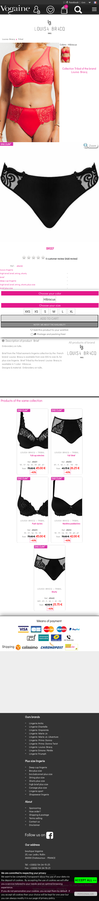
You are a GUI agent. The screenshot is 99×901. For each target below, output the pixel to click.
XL (71, 311)
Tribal (20, 38)
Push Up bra (37, 523)
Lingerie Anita (36, 723)
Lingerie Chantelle (38, 726)
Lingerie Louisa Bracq (40, 746)
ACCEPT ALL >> (85, 880)
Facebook (72, 2)
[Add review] (71, 258)
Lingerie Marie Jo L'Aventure (43, 736)
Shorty (54, 592)
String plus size (36, 777)
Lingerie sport (36, 791)
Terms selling (35, 818)
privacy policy (48, 898)
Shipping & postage (39, 814)
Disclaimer (34, 824)
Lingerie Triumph (37, 753)
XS (36, 311)
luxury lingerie (6, 269)
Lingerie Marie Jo (38, 733)
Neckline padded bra (71, 523)
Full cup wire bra (37, 455)
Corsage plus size (38, 787)
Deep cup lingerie (38, 767)
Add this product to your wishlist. (49, 329)
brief (2, 277)
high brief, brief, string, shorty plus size (17, 284)
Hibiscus (49, 299)
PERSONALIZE (86, 893)
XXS (27, 311)
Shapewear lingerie (39, 794)
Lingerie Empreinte (39, 730)
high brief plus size (38, 784)
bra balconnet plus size (40, 774)
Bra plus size (35, 770)
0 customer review (55, 258)
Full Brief (71, 455)
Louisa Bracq (8, 38)
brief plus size (6, 288)
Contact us (34, 821)
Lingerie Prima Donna (40, 740)
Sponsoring (35, 807)
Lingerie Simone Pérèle (41, 750)
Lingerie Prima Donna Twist (43, 743)
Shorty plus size (37, 780)
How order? (35, 811)
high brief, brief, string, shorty (13, 273)
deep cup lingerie (8, 280)
